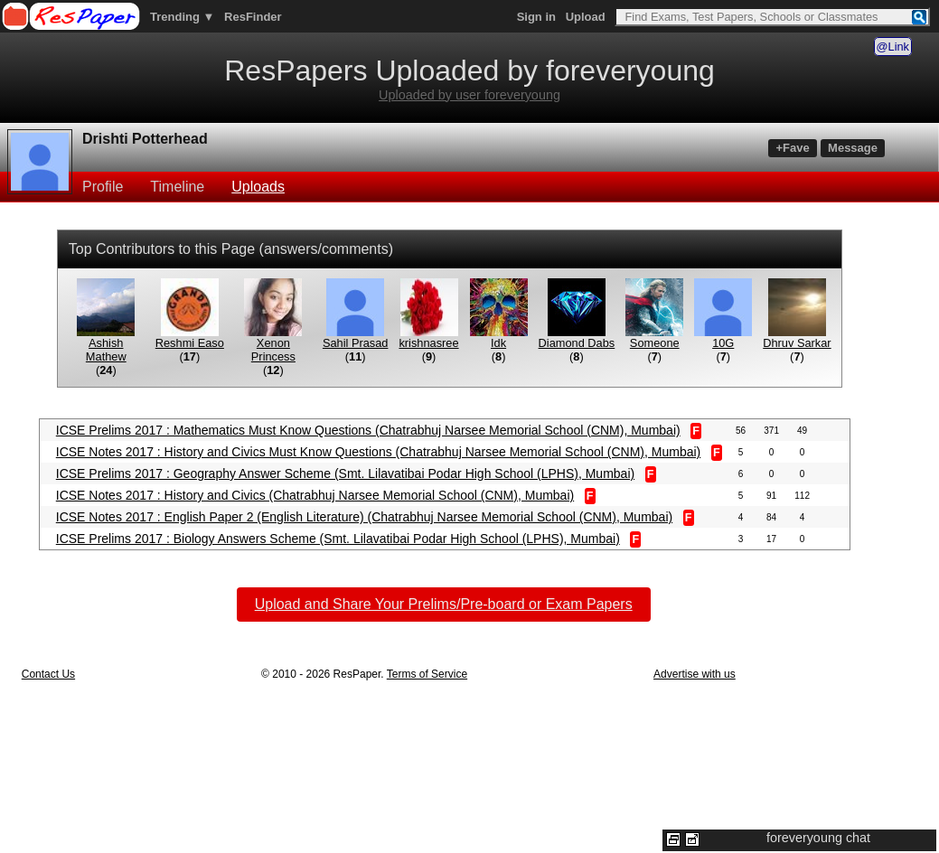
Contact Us (48, 674)
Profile (102, 186)
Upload (586, 16)
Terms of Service (427, 674)
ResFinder (253, 16)
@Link (893, 46)
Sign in (536, 16)
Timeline (177, 186)
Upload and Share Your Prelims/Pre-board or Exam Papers (444, 604)
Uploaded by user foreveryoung (469, 95)
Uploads (258, 186)
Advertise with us (694, 674)
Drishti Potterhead (145, 138)
